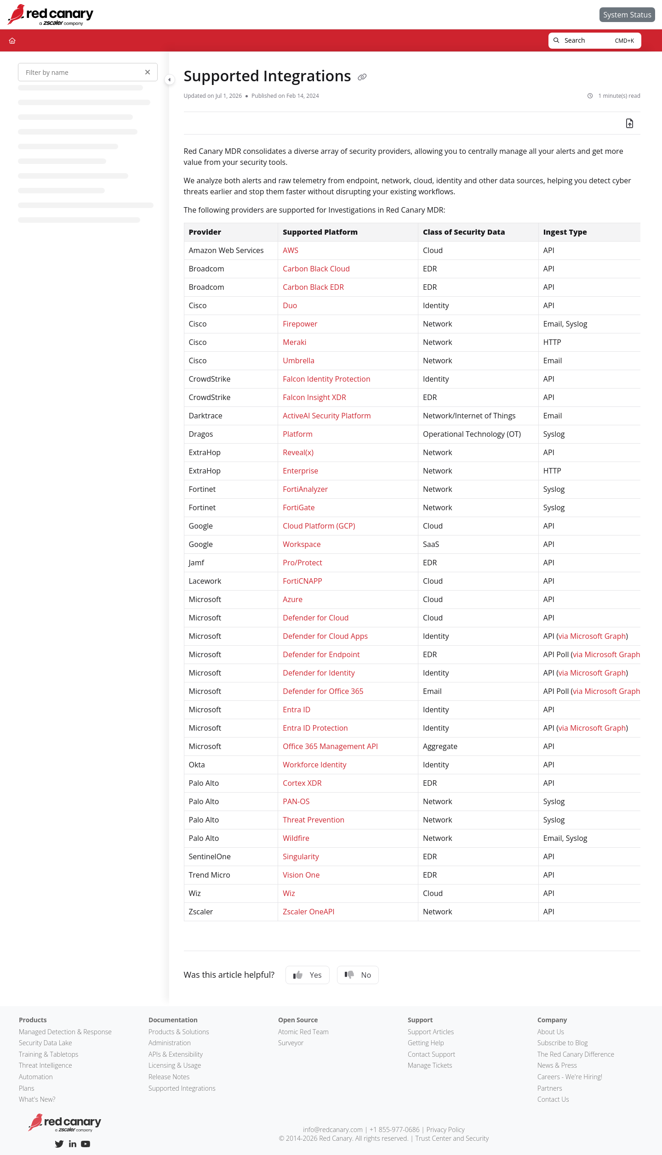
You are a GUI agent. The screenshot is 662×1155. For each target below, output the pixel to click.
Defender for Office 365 (323, 691)
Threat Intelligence (45, 1065)
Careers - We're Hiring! (569, 1076)
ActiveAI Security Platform (327, 416)
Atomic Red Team (303, 1031)
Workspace (301, 544)
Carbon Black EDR (313, 287)
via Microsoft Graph (592, 636)
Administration (169, 1042)
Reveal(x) (298, 452)
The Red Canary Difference (575, 1054)
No (358, 975)
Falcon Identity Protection (326, 379)
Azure (292, 599)
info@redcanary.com (333, 1129)
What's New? (37, 1099)
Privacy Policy (445, 1129)
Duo (290, 305)
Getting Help (426, 1042)
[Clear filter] (147, 72)
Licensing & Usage (174, 1065)
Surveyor (291, 1042)
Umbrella (298, 360)
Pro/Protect (302, 563)
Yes (307, 975)
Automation (36, 1076)
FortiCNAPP (302, 581)
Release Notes (168, 1076)
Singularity (301, 856)
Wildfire (296, 838)
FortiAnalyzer (305, 489)
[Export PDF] (629, 123)
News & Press (557, 1065)
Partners (549, 1088)
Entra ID (296, 709)
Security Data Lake (45, 1042)
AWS (290, 250)
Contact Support (431, 1054)
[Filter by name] (88, 72)
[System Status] (627, 15)
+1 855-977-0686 (395, 1129)
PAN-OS (296, 801)
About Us (550, 1031)
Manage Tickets (430, 1065)
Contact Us (553, 1099)
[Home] (50, 15)
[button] (594, 41)
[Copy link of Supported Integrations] (362, 77)
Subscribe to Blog (562, 1042)
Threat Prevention (313, 820)
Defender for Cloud (315, 618)
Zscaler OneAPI (309, 912)
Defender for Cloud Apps (325, 636)
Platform (298, 434)
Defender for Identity (318, 673)
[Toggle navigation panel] (169, 79)
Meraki (294, 342)
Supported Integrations (182, 1088)
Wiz (289, 893)
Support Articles (431, 1031)
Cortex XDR (302, 783)
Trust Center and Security (452, 1138)
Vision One (301, 875)
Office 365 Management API (330, 746)
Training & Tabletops (48, 1054)
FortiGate (298, 507)
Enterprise (300, 471)
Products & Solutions (178, 1031)
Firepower (300, 324)
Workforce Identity (314, 765)
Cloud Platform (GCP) (319, 526)
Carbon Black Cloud (316, 269)
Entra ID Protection (315, 728)
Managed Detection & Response (65, 1031)
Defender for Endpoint (321, 654)
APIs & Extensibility (175, 1054)
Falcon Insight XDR (314, 397)
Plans (26, 1088)
